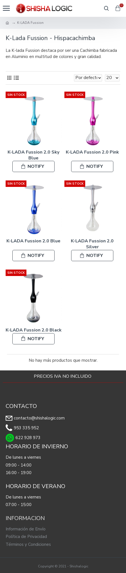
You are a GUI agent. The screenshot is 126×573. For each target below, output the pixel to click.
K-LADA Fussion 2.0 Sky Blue (33, 155)
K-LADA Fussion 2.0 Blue (33, 241)
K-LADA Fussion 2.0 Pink (92, 152)
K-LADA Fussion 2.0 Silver (92, 244)
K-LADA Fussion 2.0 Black (34, 330)
